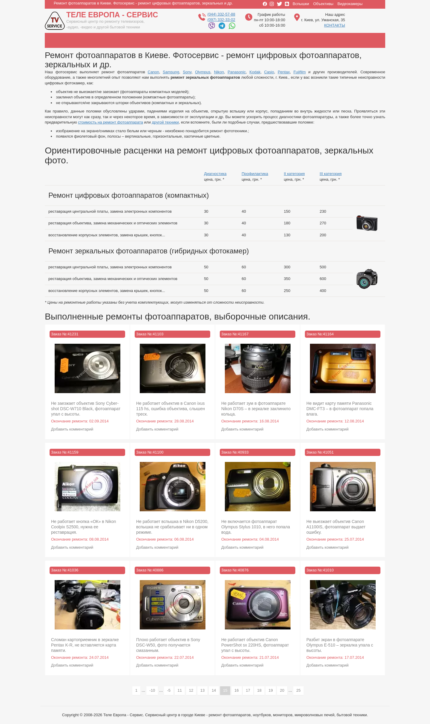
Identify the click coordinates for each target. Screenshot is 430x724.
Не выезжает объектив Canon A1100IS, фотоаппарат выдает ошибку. (336, 527)
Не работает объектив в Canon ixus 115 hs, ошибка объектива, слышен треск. (170, 408)
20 (283, 690)
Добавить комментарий (72, 429)
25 (299, 690)
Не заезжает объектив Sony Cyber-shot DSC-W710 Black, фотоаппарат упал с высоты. (86, 408)
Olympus (202, 72)
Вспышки (301, 3)
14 (215, 690)
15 (226, 691)
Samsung (171, 72)
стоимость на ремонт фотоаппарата (110, 122)
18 (260, 690)
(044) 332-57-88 (221, 14)
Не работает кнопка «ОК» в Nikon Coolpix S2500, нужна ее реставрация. (83, 527)
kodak (262, 40)
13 (204, 690)
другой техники (165, 122)
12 (192, 690)
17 (249, 690)
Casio (269, 72)
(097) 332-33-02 (221, 19)
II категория (294, 173)
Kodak (254, 72)
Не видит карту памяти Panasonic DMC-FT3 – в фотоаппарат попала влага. (339, 408)
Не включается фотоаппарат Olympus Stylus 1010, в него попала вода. (255, 527)
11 (181, 690)
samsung (98, 40)
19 (272, 690)
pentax (328, 40)
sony (131, 40)
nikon (197, 40)
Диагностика (215, 173)
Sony (187, 72)
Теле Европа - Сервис (112, 14)
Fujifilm (300, 72)
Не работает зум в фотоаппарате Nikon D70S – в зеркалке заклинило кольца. (256, 408)
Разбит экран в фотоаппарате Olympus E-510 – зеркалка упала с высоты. (339, 645)
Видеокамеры (350, 3)
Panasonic (237, 72)
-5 (170, 690)
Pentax (284, 72)
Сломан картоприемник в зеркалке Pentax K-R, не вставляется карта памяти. (85, 645)
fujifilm (361, 40)
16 (238, 690)
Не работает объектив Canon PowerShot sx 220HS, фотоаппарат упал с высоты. (255, 645)
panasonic (230, 40)
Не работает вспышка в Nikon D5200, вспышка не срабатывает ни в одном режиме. (172, 527)
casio (295, 40)
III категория (331, 173)
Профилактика (255, 173)
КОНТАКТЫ (334, 25)
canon (65, 40)
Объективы (323, 3)
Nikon (219, 72)
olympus (164, 40)
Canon (153, 72)
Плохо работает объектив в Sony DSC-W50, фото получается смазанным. (168, 645)
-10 (153, 690)
